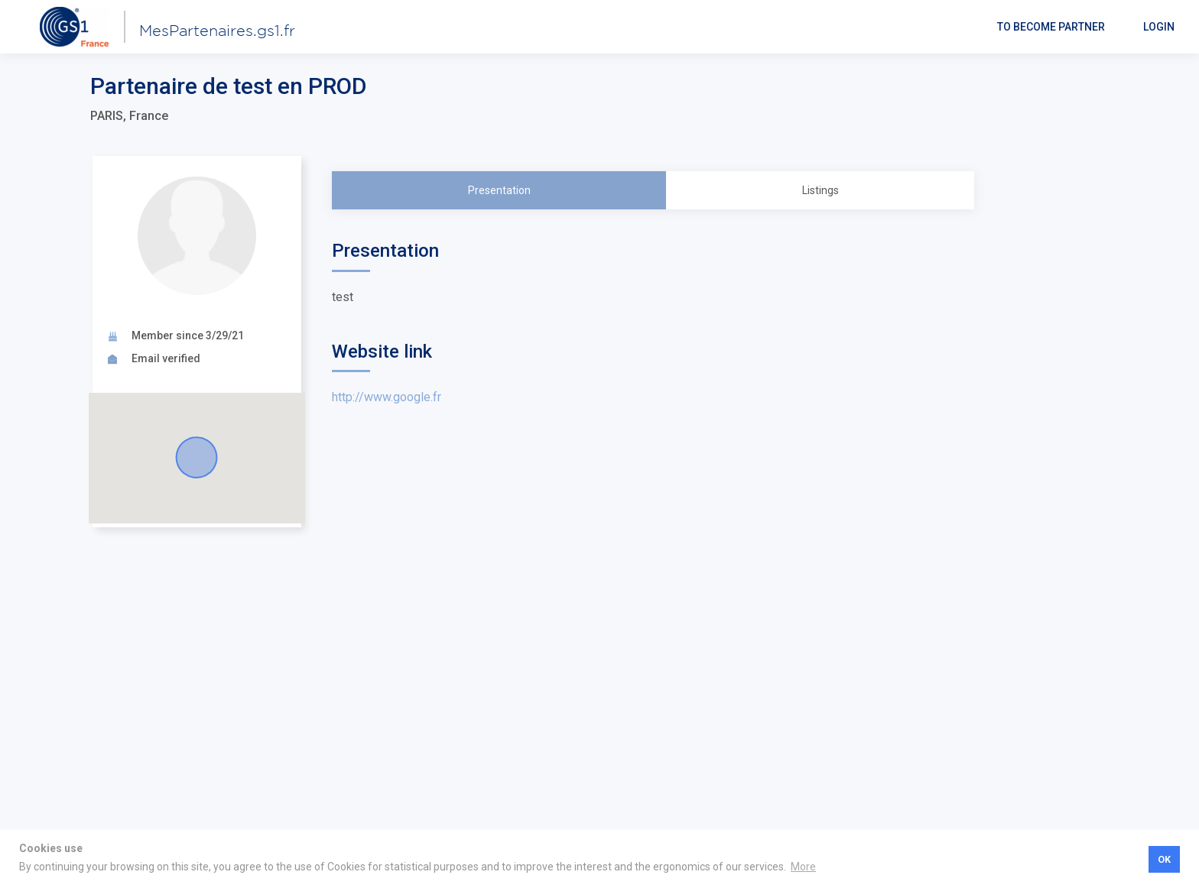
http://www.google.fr (386, 397)
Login (1159, 27)
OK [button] (1164, 859)
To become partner (1051, 27)
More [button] (803, 866)
